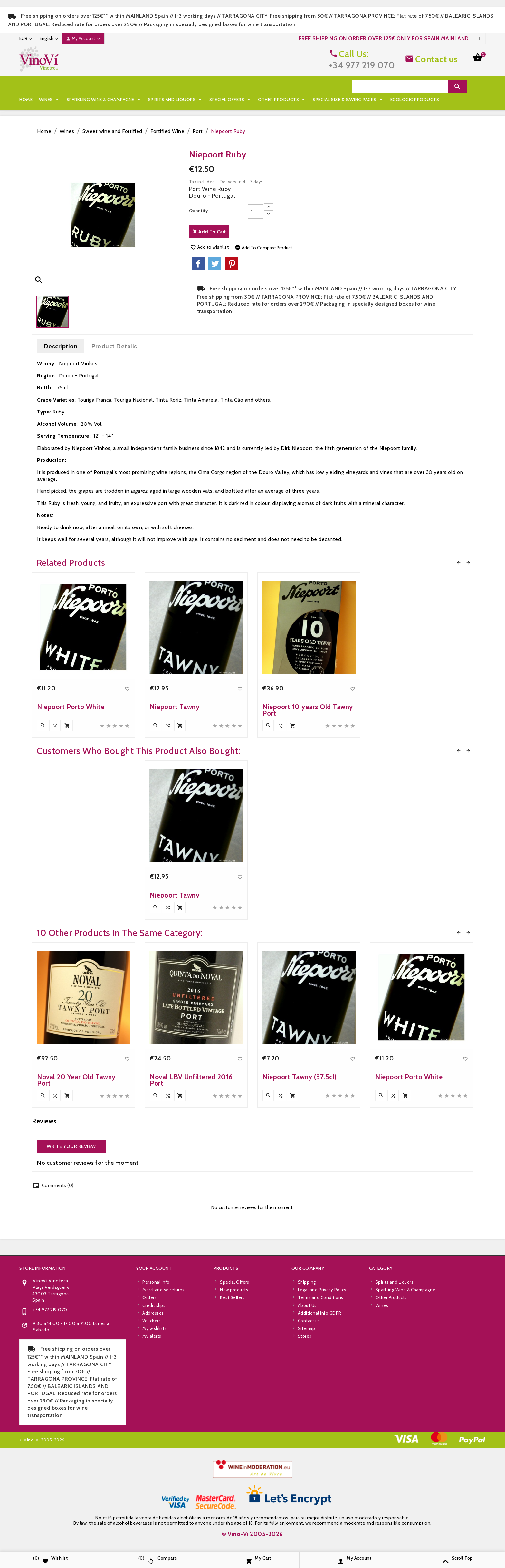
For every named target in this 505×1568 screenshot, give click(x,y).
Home (26, 87)
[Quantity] (255, 211)
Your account (154, 1425)
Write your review (71, 1146)
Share (198, 263)
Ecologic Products (124, 99)
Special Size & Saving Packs (58, 99)
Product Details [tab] (114, 346)
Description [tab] (60, 346)
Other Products (282, 86)
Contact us (436, 58)
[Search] (400, 86)
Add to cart (209, 232)
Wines (49, 86)
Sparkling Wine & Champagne (104, 86)
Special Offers (230, 86)
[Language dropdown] (49, 38)
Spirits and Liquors (175, 86)
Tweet (214, 263)
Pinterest (231, 263)
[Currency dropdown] (26, 38)
